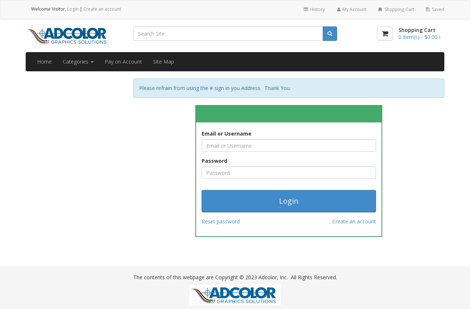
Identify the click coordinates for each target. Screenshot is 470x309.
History (314, 9)
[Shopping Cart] (385, 33)
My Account (351, 9)
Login (73, 9)
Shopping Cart (395, 9)
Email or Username (227, 133)
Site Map (163, 61)
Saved (434, 9)
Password (214, 160)
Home (44, 61)
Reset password (221, 221)
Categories (78, 61)
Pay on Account (123, 61)
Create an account (102, 9)
